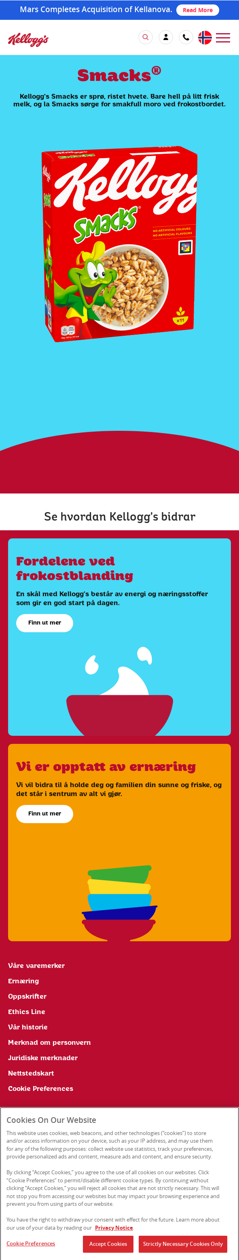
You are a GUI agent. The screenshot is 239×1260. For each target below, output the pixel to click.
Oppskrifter (27, 996)
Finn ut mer (44, 623)
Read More (198, 10)
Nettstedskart (31, 1073)
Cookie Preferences (40, 1089)
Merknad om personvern (49, 1043)
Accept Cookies (108, 1247)
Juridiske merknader (43, 1058)
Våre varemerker (36, 966)
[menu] (223, 37)
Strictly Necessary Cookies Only (183, 1247)
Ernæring (23, 981)
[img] (28, 40)
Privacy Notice (114, 1230)
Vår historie (28, 1027)
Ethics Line (26, 1012)
